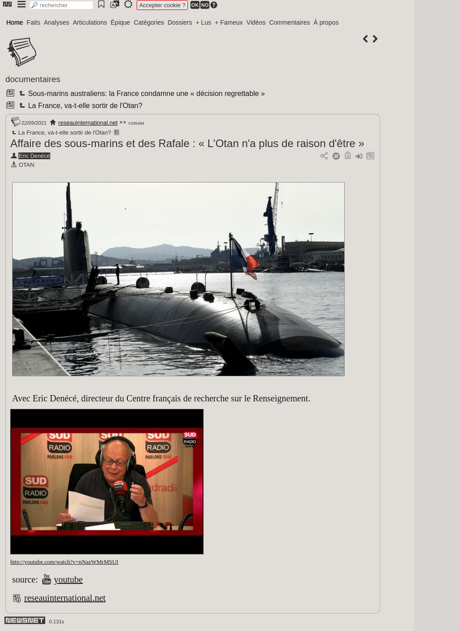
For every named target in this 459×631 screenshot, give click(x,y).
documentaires (33, 79)
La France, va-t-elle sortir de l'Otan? (79, 105)
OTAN (27, 164)
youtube (68, 579)
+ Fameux (229, 22)
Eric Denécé (34, 155)
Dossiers (180, 22)
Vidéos (256, 22)
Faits (33, 22)
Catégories (149, 22)
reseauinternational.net (87, 122)
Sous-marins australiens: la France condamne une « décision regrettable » (141, 93)
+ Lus (204, 22)
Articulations (90, 22)
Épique (120, 22)
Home (14, 22)
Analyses (56, 22)
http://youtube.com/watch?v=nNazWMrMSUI (64, 561)
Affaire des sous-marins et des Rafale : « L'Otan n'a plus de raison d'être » (187, 143)
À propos (325, 22)
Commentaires (289, 22)
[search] (61, 5)
